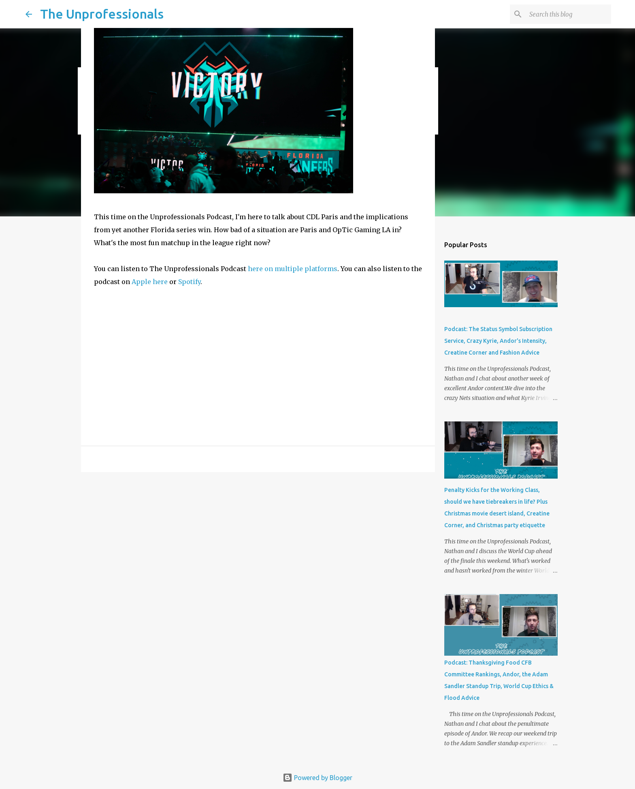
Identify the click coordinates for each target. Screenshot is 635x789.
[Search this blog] (568, 14)
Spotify (189, 282)
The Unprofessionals (102, 13)
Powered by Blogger (317, 777)
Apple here (150, 282)
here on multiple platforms (292, 269)
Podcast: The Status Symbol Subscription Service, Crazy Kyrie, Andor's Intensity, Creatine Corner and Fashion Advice (498, 341)
